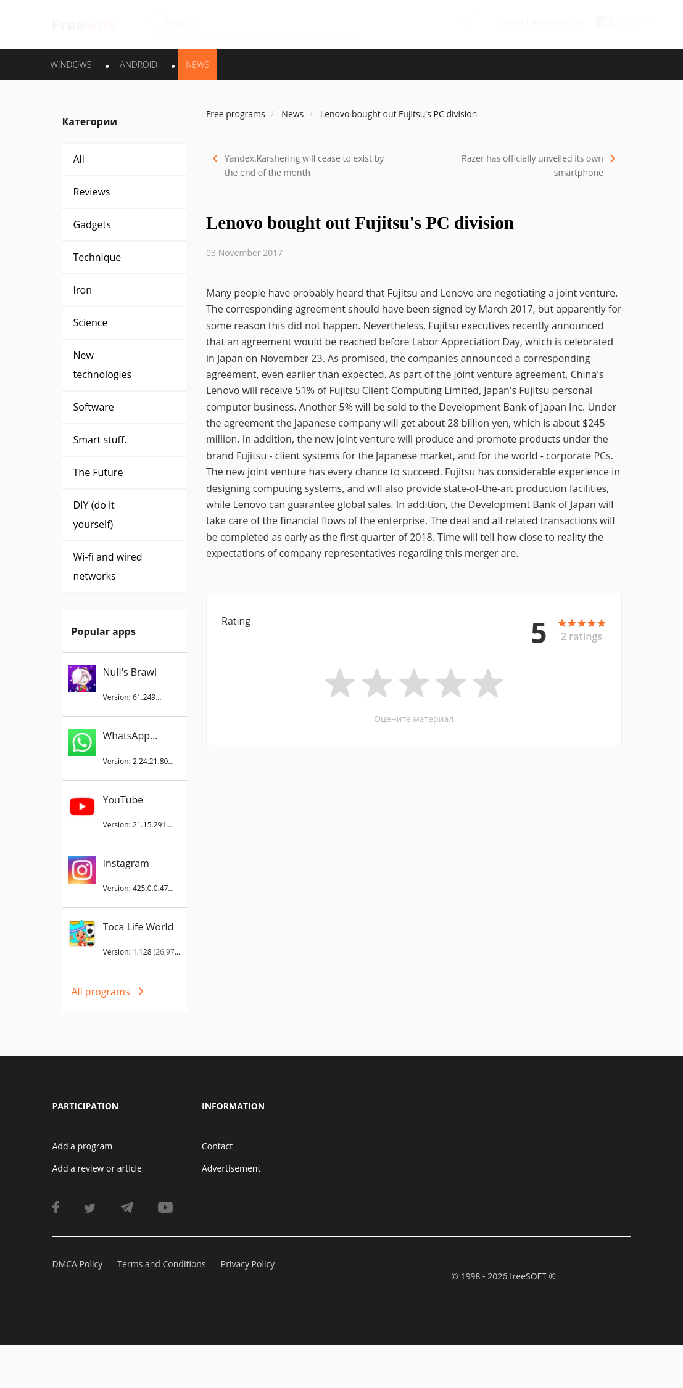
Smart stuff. (100, 439)
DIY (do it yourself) (94, 514)
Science (90, 322)
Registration (557, 22)
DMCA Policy (77, 1264)
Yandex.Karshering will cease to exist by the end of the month (304, 165)
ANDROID (138, 64)
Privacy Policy (248, 1264)
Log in (511, 22)
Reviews (91, 192)
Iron (82, 290)
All (79, 159)
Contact (217, 1146)
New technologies (102, 364)
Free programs (235, 114)
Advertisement (231, 1168)
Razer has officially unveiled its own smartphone (532, 165)
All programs (101, 991)
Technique (97, 257)
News (197, 64)
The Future (98, 472)
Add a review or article (97, 1168)
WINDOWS (71, 64)
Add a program (82, 1146)
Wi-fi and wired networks (108, 566)
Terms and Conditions (161, 1264)
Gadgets (92, 224)
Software (93, 407)
